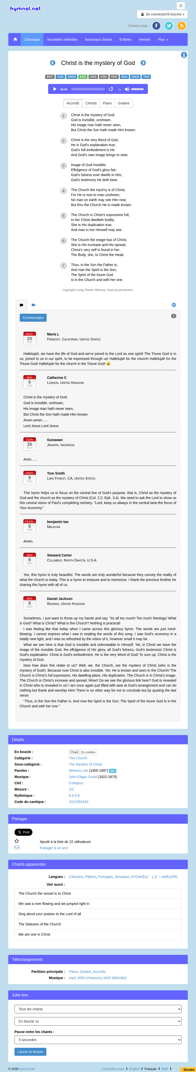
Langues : (57, 877)
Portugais (105, 877)
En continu (88, 752)
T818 (146, 76)
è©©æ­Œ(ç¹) (142, 877)
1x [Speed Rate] (119, 89)
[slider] (88, 89)
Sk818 (135, 76)
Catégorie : (23, 758)
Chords (91, 103)
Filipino (90, 877)
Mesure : (21, 789)
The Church (78, 758)
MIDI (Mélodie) (114, 978)
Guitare (123, 103)
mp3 (72, 978)
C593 (60, 76)
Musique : (22, 777)
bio (113, 770)
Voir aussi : (56, 884)
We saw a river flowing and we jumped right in (54, 904)
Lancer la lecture (30, 1052)
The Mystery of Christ (85, 764)
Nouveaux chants (98, 39)
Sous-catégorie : (28, 764)
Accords (73, 103)
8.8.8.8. (75, 796)
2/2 (71, 789)
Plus (163, 39)
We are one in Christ (34, 934)
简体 (165, 1069)
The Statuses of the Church (39, 924)
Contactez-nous (113, 1069)
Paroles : (21, 771)
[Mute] (127, 89)
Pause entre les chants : (34, 1032)
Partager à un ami (54, 848)
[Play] (54, 89)
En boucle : (23, 752)
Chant (74, 752)
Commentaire (33, 318)
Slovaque (122, 877)
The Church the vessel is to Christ (44, 893)
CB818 (72, 76)
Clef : (18, 783)
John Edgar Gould (83, 777)
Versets (145, 39)
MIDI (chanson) (89, 978)
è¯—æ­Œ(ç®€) (166, 877)
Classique (32, 39)
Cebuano (76, 877)
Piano (107, 103)
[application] (98, 89)
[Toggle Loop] (111, 89)
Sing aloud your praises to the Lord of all (49, 914)
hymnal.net (27, 1069)
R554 (124, 76)
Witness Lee (78, 771)
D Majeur (76, 783)
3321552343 (78, 802)
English (134, 1069)
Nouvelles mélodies (62, 39)
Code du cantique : (30, 802)
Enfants (125, 39)
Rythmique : (24, 796)
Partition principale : (48, 972)
